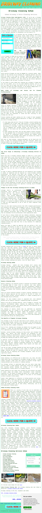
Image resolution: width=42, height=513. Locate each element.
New (11, 503)
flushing (29, 182)
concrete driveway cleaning (34, 400)
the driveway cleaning (7, 198)
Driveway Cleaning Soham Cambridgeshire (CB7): (13, 17)
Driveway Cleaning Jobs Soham (15, 488)
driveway (39, 17)
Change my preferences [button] (28, 509)
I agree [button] (25, 507)
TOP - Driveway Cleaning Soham (9, 493)
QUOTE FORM (6, 415)
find (6, 427)
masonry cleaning (19, 402)
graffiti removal (10, 403)
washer (10, 83)
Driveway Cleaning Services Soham (14, 451)
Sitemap (2, 503)
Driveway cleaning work (7, 246)
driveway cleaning (32, 22)
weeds (24, 168)
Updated (15, 503)
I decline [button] (29, 507)
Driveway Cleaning (7, 503)
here (37, 446)
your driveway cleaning (20, 233)
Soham (24, 246)
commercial (38, 221)
